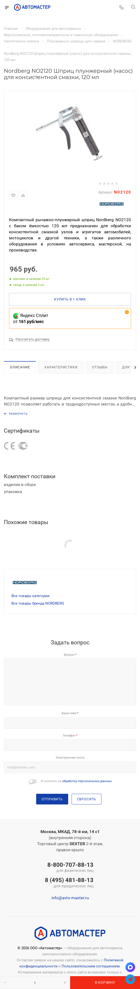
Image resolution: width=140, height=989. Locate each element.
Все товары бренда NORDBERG (37, 603)
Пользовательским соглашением (91, 966)
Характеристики (60, 367)
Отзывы (99, 367)
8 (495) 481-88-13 (69, 883)
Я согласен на (76, 781)
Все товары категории (30, 596)
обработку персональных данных (87, 781)
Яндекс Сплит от (30, 318)
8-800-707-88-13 (69, 868)
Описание (20, 367)
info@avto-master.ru (70, 897)
